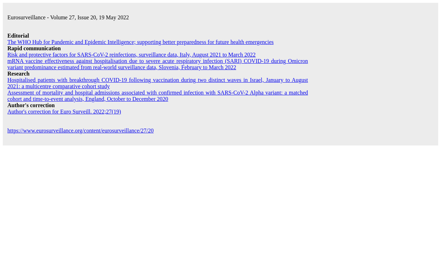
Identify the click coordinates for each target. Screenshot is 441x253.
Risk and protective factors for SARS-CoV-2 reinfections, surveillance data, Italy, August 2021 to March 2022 (131, 55)
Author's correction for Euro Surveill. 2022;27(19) (64, 112)
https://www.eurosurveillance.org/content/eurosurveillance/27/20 (80, 131)
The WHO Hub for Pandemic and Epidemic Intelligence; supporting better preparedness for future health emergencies (140, 42)
